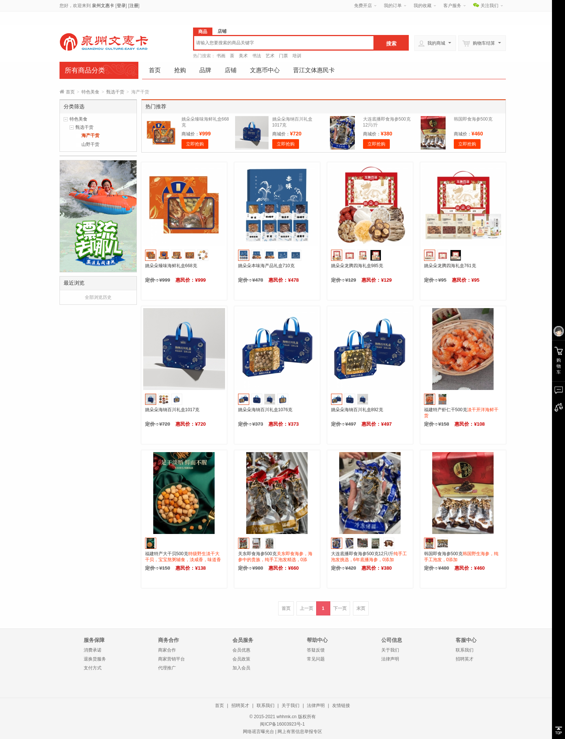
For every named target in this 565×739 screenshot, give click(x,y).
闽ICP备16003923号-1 (282, 724)
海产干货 (90, 135)
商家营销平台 (171, 659)
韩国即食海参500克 (473, 119)
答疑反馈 (316, 650)
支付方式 (93, 668)
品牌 (205, 70)
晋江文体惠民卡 (314, 70)
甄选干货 (115, 92)
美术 (243, 55)
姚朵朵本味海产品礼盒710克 (266, 265)
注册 (133, 5)
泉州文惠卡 (103, 5)
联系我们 (464, 650)
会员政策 (241, 659)
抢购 (180, 70)
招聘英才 (464, 659)
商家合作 (167, 650)
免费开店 (363, 5)
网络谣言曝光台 (258, 731)
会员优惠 (241, 650)
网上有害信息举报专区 (299, 731)
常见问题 (316, 659)
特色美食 (90, 92)
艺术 (270, 55)
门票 (283, 55)
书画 (220, 55)
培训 (296, 55)
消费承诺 (93, 650)
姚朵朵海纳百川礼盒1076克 (265, 409)
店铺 (231, 70)
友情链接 (341, 705)
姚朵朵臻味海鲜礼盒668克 (171, 265)
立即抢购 (195, 144)
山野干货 (90, 144)
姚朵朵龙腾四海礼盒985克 (357, 265)
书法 (256, 55)
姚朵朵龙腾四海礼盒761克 (450, 265)
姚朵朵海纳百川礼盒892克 (357, 409)
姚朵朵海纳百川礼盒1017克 (172, 409)
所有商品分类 (85, 70)
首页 (155, 70)
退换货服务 (95, 659)
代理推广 (167, 668)
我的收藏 (422, 5)
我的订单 (393, 5)
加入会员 (241, 668)
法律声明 (390, 659)
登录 (121, 5)
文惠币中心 (265, 70)
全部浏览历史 (98, 297)
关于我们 (390, 650)
